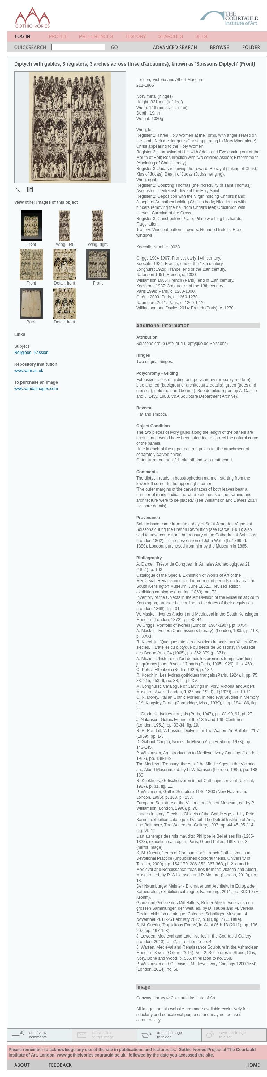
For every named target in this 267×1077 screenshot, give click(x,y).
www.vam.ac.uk (28, 370)
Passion (41, 352)
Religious (22, 352)
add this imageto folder (169, 1035)
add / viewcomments (38, 1035)
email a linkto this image (103, 1035)
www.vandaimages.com (36, 388)
